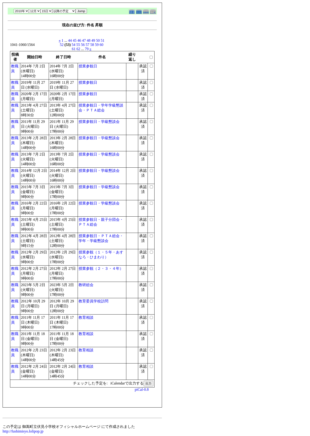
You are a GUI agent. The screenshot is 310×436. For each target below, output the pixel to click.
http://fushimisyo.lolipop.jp (23, 431)
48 (88, 40)
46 (79, 40)
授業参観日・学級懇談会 (99, 122)
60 (101, 45)
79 (87, 49)
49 (93, 40)
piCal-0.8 (142, 389)
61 (74, 49)
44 (70, 40)
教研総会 (86, 285)
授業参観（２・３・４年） (101, 268)
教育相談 (86, 317)
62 (78, 49)
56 (83, 45)
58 (92, 45)
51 (102, 40)
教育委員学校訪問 (93, 301)
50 (98, 40)
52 (62, 45)
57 (87, 45)
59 (97, 45)
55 (78, 45)
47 (84, 40)
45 (74, 40)
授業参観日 (88, 66)
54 (73, 45)
